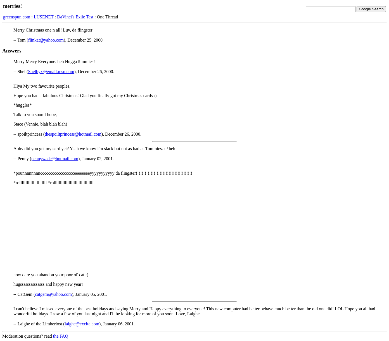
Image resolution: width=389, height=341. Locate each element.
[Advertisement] (194, 229)
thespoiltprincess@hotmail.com (73, 134)
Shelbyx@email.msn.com (51, 71)
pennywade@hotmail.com (54, 158)
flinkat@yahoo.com (46, 40)
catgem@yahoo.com (53, 294)
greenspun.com (16, 17)
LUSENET (44, 17)
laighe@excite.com (82, 323)
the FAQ (60, 336)
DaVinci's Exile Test (75, 17)
